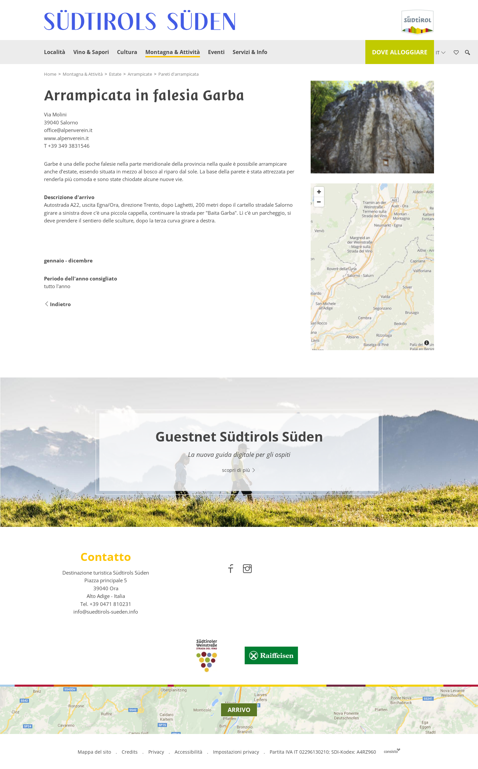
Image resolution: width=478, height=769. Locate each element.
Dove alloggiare (399, 52)
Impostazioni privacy (236, 752)
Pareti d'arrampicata (178, 74)
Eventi (216, 52)
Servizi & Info (250, 52)
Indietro (57, 304)
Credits (130, 752)
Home (50, 74)
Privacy (156, 752)
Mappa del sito (94, 752)
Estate (115, 74)
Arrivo (239, 710)
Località (54, 52)
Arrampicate (140, 74)
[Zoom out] (319, 202)
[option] (239, 452)
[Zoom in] (319, 192)
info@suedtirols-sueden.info (105, 611)
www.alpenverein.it (66, 138)
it (441, 52)
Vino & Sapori (91, 52)
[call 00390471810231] (110, 604)
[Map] (372, 266)
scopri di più (239, 470)
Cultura (127, 52)
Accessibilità (188, 752)
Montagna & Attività (172, 52)
